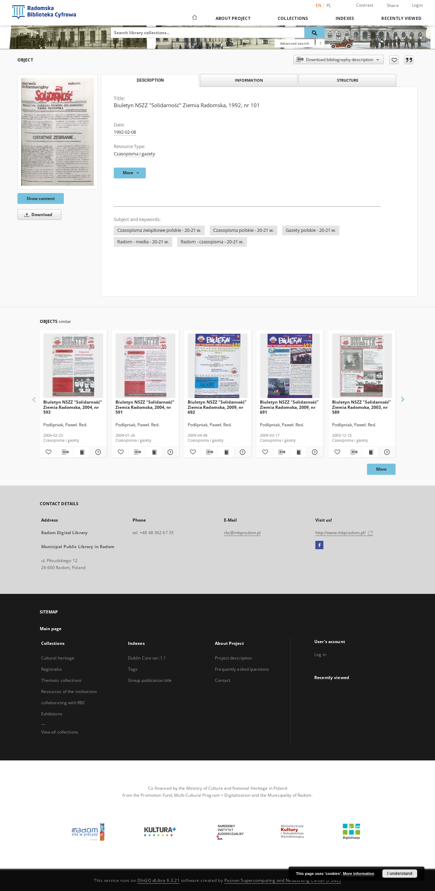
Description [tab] (150, 80)
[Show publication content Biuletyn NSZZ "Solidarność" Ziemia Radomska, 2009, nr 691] (298, 452)
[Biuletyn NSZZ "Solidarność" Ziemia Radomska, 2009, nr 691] (290, 366)
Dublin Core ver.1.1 (147, 658)
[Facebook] (319, 545)
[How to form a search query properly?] (320, 43)
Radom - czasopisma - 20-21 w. (212, 242)
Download (37, 215)
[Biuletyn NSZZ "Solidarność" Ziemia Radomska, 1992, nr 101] (57, 132)
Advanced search (294, 43)
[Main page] (194, 18)
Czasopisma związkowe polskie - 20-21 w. (159, 230)
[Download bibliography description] (65, 452)
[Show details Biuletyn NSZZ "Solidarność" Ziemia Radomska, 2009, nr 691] (314, 452)
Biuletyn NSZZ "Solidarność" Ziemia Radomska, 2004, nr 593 (72, 407)
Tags (132, 669)
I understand (399, 873)
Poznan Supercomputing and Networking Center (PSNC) (282, 880)
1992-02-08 (125, 132)
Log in (320, 654)
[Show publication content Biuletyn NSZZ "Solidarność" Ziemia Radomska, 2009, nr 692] (226, 452)
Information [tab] (249, 80)
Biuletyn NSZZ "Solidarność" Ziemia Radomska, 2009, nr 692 (217, 407)
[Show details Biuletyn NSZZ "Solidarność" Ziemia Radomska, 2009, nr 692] (241, 452)
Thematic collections (61, 680)
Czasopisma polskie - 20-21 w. (243, 230)
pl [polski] (329, 5)
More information (358, 873)
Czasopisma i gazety (134, 154)
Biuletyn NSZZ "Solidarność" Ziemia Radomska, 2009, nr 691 (289, 407)
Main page (51, 629)
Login (417, 5)
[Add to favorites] (394, 59)
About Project (233, 18)
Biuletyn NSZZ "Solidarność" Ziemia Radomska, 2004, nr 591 (144, 407)
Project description (233, 658)
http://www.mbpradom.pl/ (344, 533)
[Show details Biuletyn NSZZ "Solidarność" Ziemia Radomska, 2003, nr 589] (386, 452)
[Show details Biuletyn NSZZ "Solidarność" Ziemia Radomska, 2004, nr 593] (97, 452)
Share (393, 5)
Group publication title (150, 680)
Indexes (345, 18)
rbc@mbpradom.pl (242, 533)
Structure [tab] (347, 80)
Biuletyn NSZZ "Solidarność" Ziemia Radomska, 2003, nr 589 (361, 407)
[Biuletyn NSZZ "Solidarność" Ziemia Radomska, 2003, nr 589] (362, 366)
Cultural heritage (58, 658)
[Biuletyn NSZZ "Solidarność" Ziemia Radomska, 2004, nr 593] (73, 366)
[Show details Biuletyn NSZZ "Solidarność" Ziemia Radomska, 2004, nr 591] (169, 452)
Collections (293, 18)
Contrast (365, 5)
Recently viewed (401, 18)
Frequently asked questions (242, 669)
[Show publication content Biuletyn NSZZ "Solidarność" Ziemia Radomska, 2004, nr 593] (81, 452)
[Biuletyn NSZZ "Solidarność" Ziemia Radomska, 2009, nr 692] (217, 366)
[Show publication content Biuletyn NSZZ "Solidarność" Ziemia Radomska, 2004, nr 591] (153, 452)
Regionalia (51, 669)
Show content (41, 198)
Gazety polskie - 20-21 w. (311, 230)
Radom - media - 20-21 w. (143, 242)
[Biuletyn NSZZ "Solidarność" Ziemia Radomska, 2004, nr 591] (145, 366)
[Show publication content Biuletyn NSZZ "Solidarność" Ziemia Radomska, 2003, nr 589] (370, 452)
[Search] (315, 32)
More (381, 469)
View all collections (59, 732)
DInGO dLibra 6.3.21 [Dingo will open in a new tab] (158, 880)
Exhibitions (51, 714)
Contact (222, 680)
